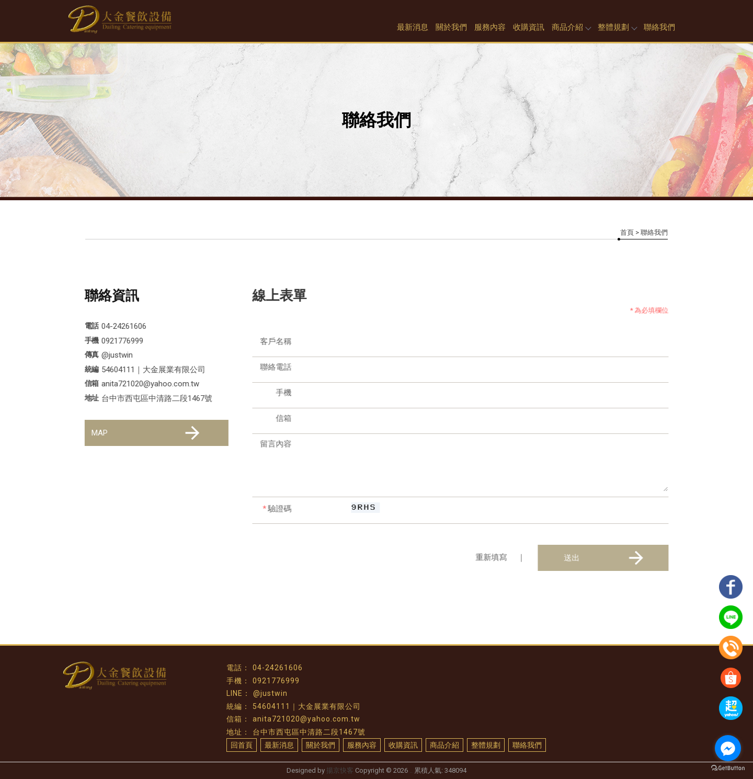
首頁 (627, 232)
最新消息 (412, 27)
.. (411, 770)
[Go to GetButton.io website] (728, 768)
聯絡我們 (659, 27)
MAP (146, 432)
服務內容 (490, 27)
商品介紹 (571, 27)
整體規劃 (617, 27)
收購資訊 (528, 27)
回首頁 (242, 745)
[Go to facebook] (728, 748)
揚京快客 (339, 770)
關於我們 (451, 27)
